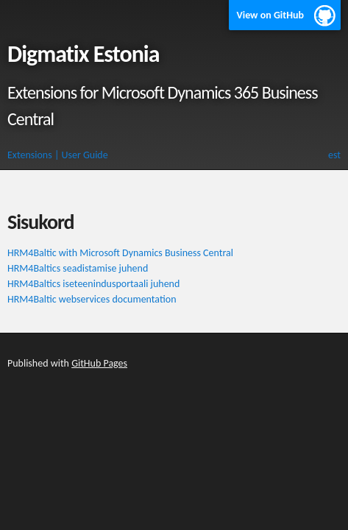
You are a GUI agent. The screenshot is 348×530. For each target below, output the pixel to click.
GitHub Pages (99, 363)
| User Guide (81, 155)
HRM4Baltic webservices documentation (91, 299)
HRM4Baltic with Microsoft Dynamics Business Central (120, 253)
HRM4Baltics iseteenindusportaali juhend (93, 284)
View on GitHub (270, 15)
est (334, 155)
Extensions (29, 155)
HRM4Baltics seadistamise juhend (77, 268)
